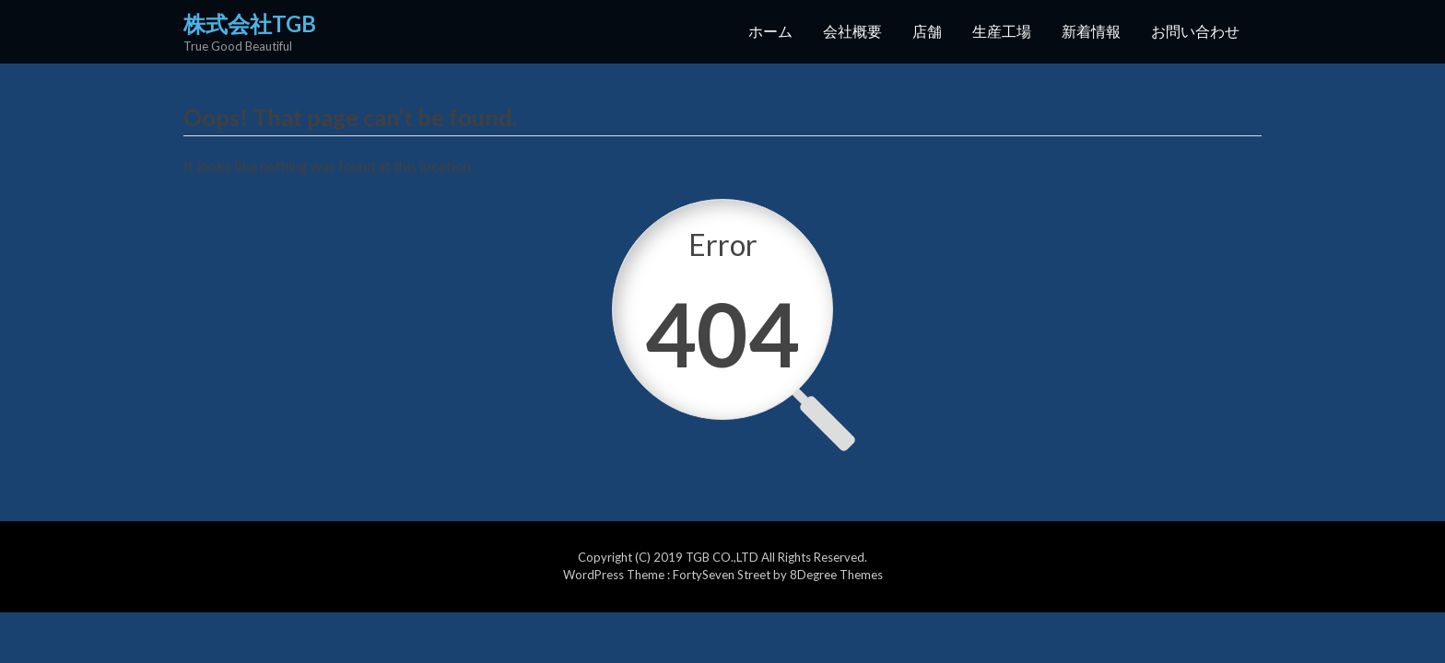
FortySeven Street (723, 574)
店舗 (927, 31)
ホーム (770, 31)
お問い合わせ (1195, 31)
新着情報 (1091, 31)
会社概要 (852, 31)
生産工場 (1001, 31)
